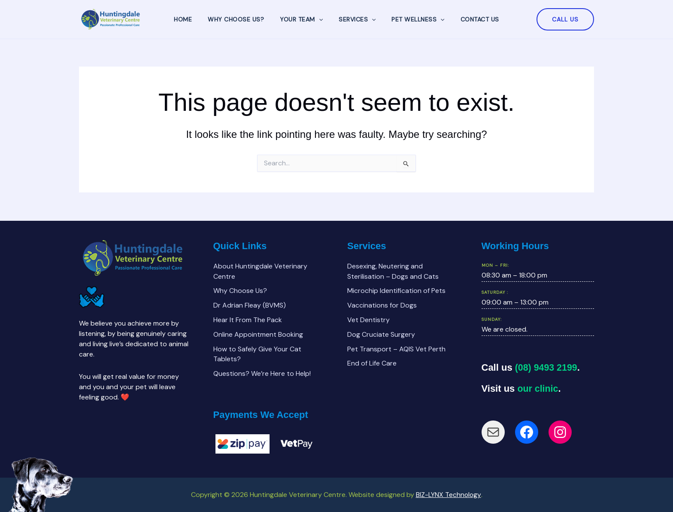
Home (193, 19)
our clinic (538, 387)
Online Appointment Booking (258, 333)
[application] (320, 19)
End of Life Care (372, 363)
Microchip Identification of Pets (396, 290)
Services (355, 19)
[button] (565, 19)
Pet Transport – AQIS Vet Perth (396, 348)
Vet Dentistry (368, 319)
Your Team (303, 19)
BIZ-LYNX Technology (448, 494)
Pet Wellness (412, 19)
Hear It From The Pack (247, 319)
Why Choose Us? (242, 19)
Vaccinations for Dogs (382, 304)
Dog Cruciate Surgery (381, 333)
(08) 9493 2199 (547, 366)
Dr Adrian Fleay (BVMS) (249, 304)
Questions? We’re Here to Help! (262, 373)
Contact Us (470, 19)
